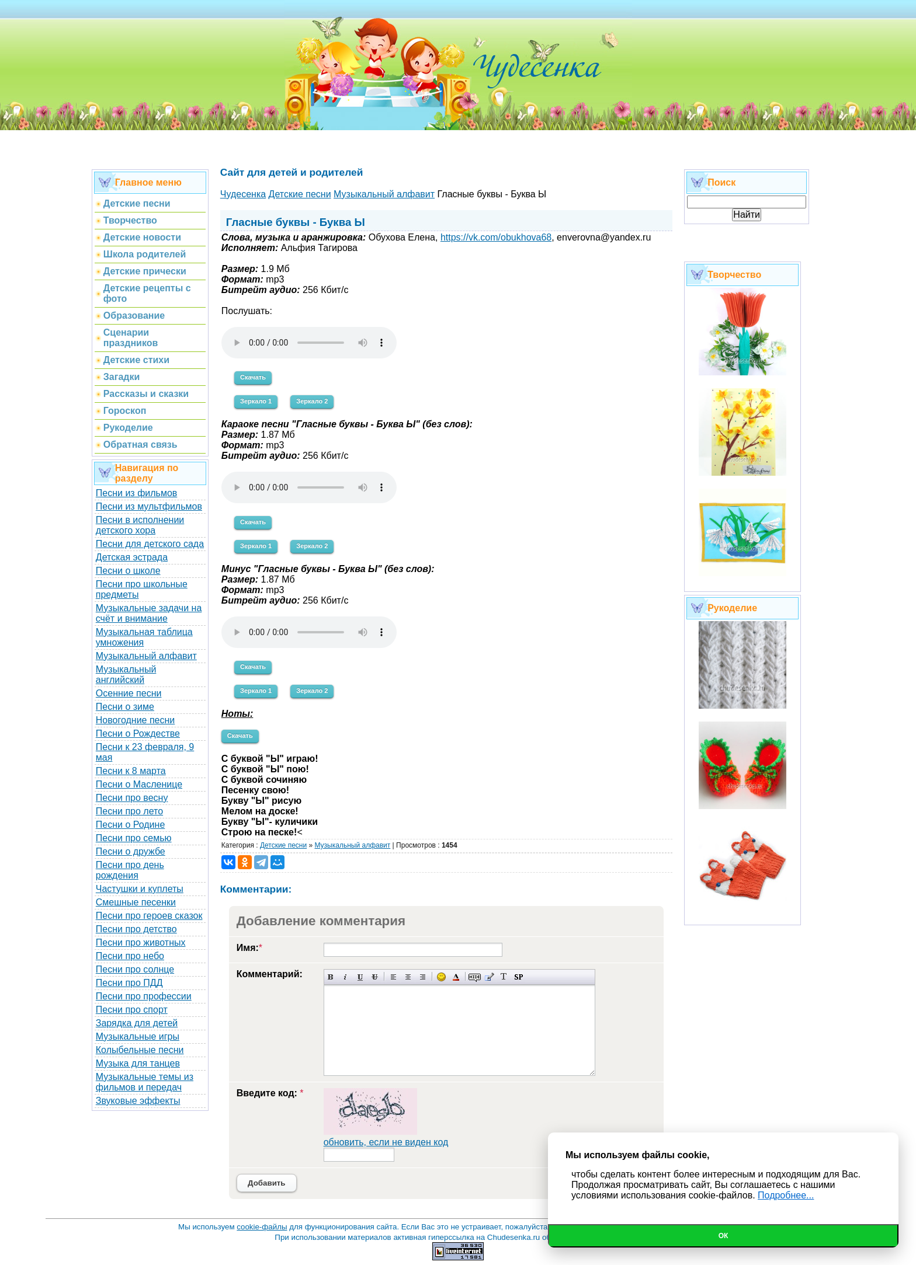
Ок (723, 1236)
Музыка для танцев (138, 1063)
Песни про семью (134, 838)
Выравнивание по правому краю (422, 977)
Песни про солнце (135, 969)
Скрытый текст (474, 977)
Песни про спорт (132, 1010)
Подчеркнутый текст (360, 977)
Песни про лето (129, 811)
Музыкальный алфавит (146, 656)
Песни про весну (132, 798)
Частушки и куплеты (139, 889)
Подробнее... (786, 1195)
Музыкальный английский (126, 674)
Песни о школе (128, 571)
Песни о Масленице (139, 784)
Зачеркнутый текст (374, 977)
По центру (408, 977)
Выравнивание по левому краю (393, 977)
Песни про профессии (144, 996)
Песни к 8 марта (131, 771)
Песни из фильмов (137, 493)
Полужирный (331, 977)
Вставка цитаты (489, 977)
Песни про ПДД (129, 983)
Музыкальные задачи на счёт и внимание (149, 613)
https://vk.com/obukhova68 (495, 237)
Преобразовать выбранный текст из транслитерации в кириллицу (504, 977)
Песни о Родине (130, 825)
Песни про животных (141, 942)
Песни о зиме (125, 707)
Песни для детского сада (150, 544)
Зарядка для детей (137, 1023)
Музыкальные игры (137, 1036)
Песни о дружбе (130, 851)
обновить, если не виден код (386, 1142)
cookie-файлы (262, 1226)
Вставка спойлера (518, 977)
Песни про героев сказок (149, 916)
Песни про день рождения (130, 870)
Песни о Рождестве (138, 733)
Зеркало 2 (312, 401)
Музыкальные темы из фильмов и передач (144, 1082)
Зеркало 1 (256, 401)
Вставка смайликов (441, 977)
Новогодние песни (135, 720)
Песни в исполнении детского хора (140, 525)
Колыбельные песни (140, 1050)
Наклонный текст (345, 977)
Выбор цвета (456, 977)
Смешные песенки (136, 902)
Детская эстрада (132, 557)
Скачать (253, 377)
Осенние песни (129, 693)
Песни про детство (136, 929)
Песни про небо (130, 956)
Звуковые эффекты (138, 1101)
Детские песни (283, 845)
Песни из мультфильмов (149, 506)
